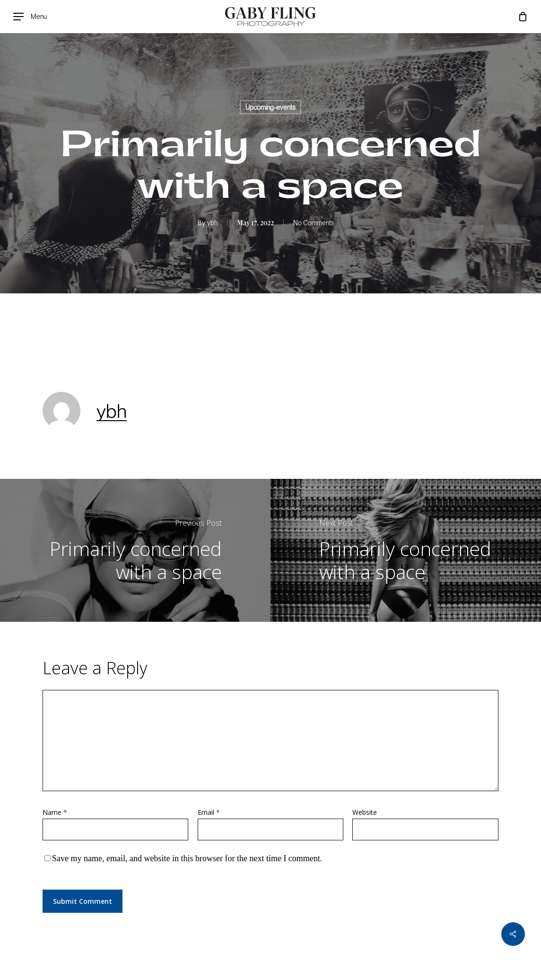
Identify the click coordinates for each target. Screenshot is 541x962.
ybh (212, 223)
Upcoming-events (270, 107)
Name (55, 812)
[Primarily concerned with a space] (135, 550)
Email (209, 812)
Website (364, 812)
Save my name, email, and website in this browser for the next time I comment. (187, 858)
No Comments (313, 223)
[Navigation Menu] (30, 17)
